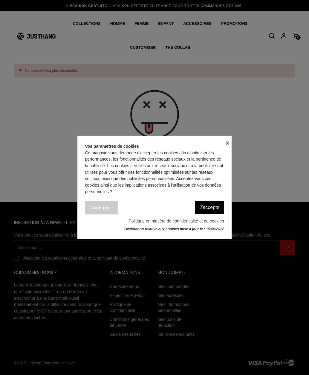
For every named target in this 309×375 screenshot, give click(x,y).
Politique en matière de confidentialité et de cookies (176, 221)
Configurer (101, 207)
